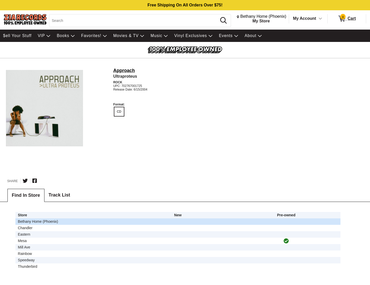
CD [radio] (119, 111)
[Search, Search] (134, 20)
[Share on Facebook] (34, 180)
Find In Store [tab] (26, 195)
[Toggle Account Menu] (320, 19)
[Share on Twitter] (25, 180)
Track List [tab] (59, 195)
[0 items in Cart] (346, 19)
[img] (286, 241)
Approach (124, 70)
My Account (304, 18)
